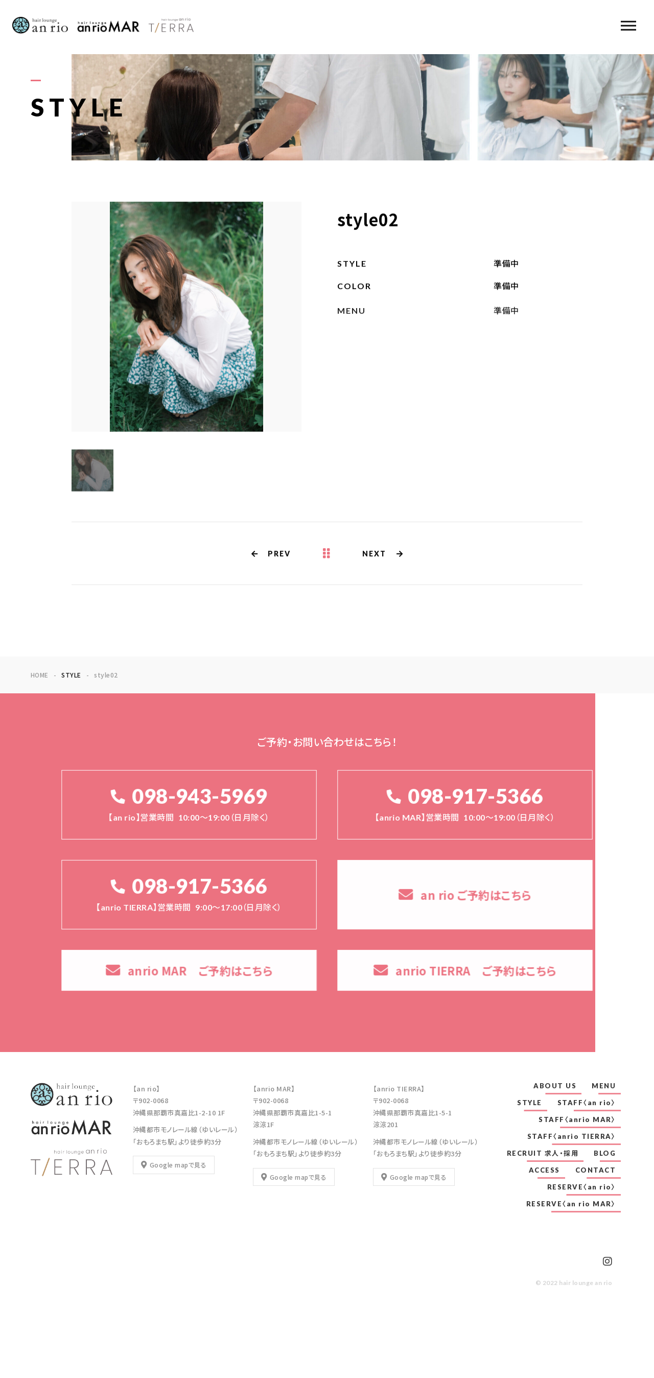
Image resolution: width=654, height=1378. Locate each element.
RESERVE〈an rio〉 (581, 1187)
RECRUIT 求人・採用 (543, 1153)
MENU (604, 1086)
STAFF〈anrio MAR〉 (577, 1119)
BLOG (605, 1153)
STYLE (529, 1103)
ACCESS (544, 1170)
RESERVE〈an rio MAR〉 (571, 1204)
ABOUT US (554, 1086)
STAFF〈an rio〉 (586, 1103)
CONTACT (595, 1170)
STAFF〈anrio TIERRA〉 (571, 1136)
